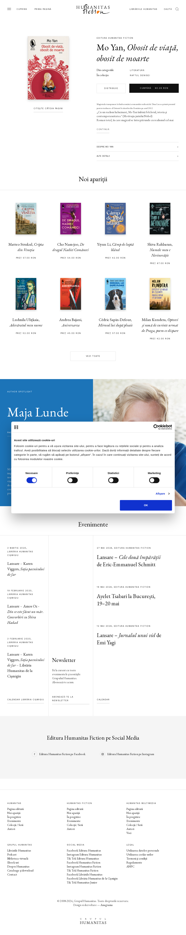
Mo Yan (110, 47)
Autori (11, 829)
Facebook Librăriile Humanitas (84, 874)
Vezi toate (93, 356)
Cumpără (154, 88)
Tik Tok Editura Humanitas (83, 858)
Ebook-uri (13, 862)
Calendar (103, 699)
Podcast (12, 854)
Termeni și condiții (136, 858)
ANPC (130, 866)
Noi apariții (13, 813)
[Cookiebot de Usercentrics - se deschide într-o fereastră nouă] (156, 427)
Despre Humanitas (18, 866)
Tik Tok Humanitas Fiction (82, 870)
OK (146, 505)
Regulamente (134, 862)
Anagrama (106, 905)
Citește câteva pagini (48, 108)
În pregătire (14, 817)
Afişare (160, 493)
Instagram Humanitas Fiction (84, 866)
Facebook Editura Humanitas (84, 850)
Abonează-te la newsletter (62, 699)
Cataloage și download (20, 870)
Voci (129, 833)
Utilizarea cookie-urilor (139, 854)
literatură (137, 70)
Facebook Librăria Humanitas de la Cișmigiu (92, 878)
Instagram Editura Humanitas (84, 854)
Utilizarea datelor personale (142, 850)
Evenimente (14, 821)
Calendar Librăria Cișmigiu (25, 699)
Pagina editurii (15, 809)
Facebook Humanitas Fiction (83, 862)
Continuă (103, 129)
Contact (12, 874)
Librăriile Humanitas (143, 9)
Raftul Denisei (140, 75)
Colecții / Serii (15, 825)
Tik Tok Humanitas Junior (82, 882)
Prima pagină (43, 9)
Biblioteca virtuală (17, 858)
